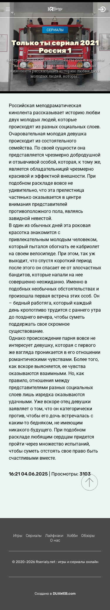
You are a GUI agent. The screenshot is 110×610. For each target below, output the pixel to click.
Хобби (72, 535)
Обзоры (88, 535)
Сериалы (55, 30)
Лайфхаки (54, 535)
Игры (17, 535)
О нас (55, 540)
